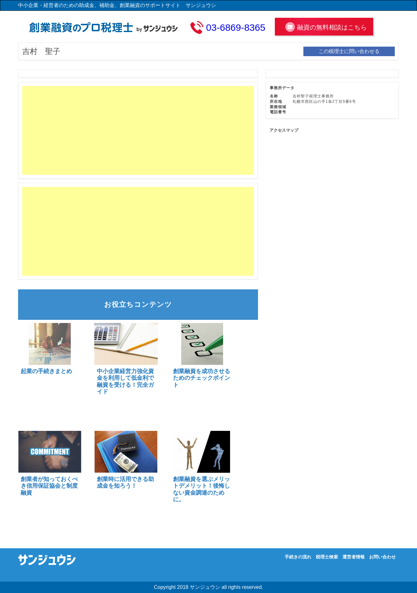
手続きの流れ (298, 556)
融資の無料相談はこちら (332, 27)
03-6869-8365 (235, 27)
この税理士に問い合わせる (349, 51)
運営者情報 (353, 556)
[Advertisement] (138, 130)
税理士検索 (327, 556)
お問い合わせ (382, 556)
